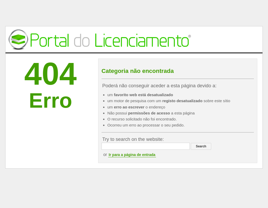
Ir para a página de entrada (132, 155)
